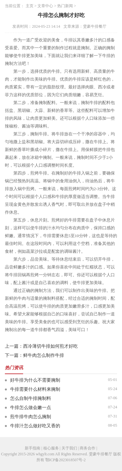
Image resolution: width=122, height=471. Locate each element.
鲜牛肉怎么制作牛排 (43, 355)
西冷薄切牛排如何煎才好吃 (50, 346)
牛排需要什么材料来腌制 (35, 389)
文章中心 (45, 6)
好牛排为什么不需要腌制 (35, 380)
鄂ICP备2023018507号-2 (65, 460)
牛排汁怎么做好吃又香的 (35, 425)
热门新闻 (65, 6)
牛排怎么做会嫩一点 (30, 407)
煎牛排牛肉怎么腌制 (30, 416)
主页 (30, 6)
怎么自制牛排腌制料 (30, 398)
